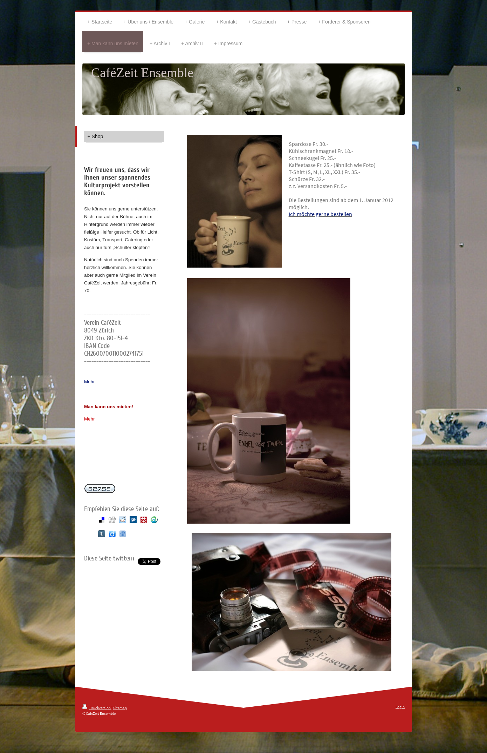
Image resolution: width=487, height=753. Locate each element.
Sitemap (120, 707)
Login (400, 706)
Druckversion (96, 707)
